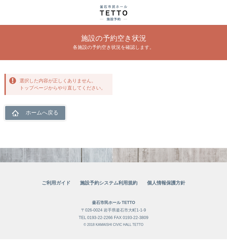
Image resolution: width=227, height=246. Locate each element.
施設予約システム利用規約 (108, 183)
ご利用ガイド (56, 183)
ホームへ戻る (42, 112)
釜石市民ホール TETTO (113, 202)
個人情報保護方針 (166, 183)
